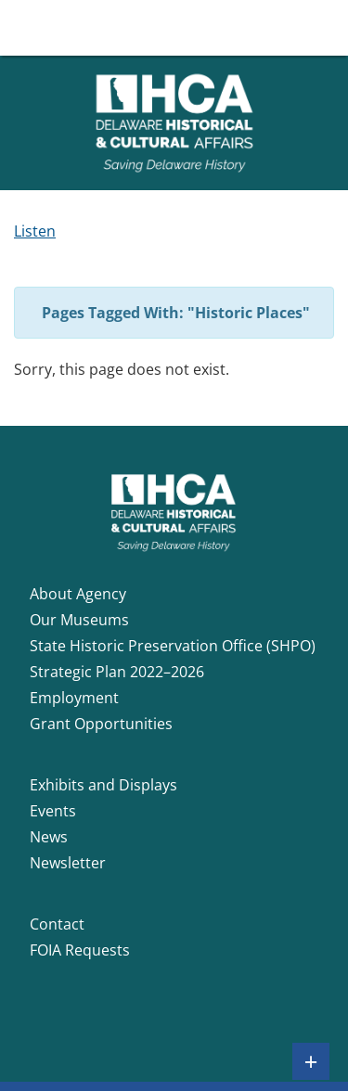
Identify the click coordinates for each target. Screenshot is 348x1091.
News (49, 837)
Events (53, 811)
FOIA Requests (80, 950)
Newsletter (68, 863)
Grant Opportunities (101, 723)
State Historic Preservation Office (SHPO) (173, 645)
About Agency (78, 594)
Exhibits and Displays (103, 785)
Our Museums (79, 620)
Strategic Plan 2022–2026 (117, 671)
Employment (74, 697)
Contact (57, 924)
